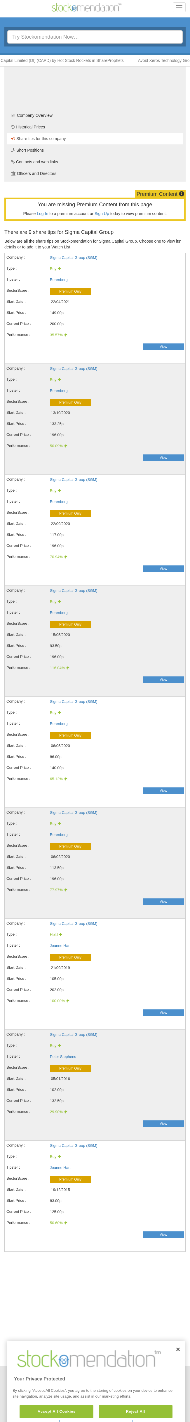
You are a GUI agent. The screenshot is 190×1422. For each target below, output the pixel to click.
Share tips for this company (38, 138)
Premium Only (70, 291)
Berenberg (59, 279)
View (163, 347)
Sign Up (102, 213)
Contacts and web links (34, 162)
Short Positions (27, 150)
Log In (42, 213)
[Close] (178, 1363)
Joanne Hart (60, 945)
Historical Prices (28, 127)
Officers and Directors (33, 173)
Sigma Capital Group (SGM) (73, 257)
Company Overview (32, 115)
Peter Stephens (63, 1056)
